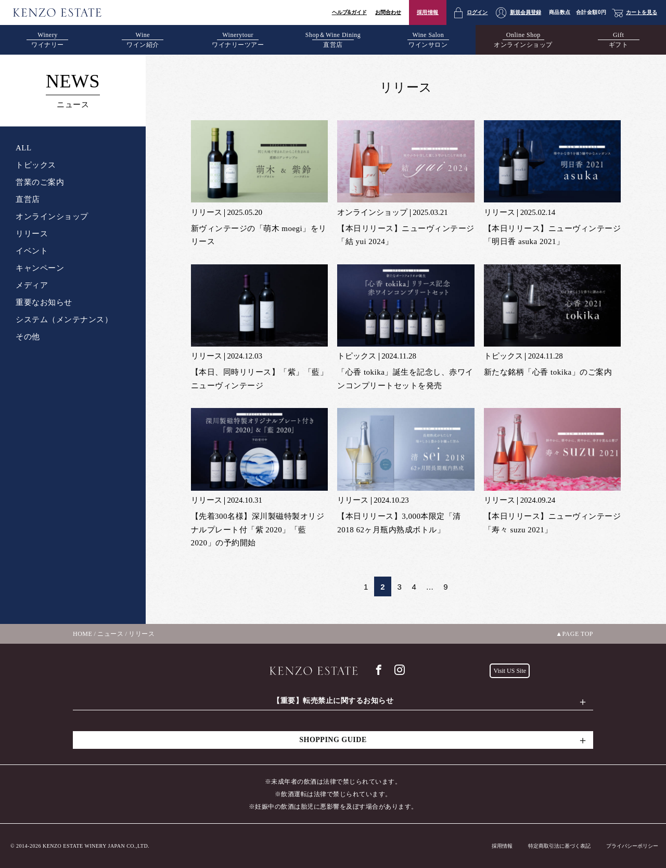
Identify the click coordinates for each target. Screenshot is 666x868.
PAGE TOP (577, 633)
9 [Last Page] (445, 586)
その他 (28, 337)
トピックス (36, 165)
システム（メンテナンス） (64, 319)
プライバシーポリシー (632, 846)
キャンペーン (40, 268)
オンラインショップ (52, 216)
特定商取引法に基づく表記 (559, 846)
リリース (32, 233)
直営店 (28, 199)
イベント (32, 251)
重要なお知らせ (44, 302)
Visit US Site (509, 670)
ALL (24, 148)
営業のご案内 (40, 182)
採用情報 (428, 12)
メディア (32, 285)
